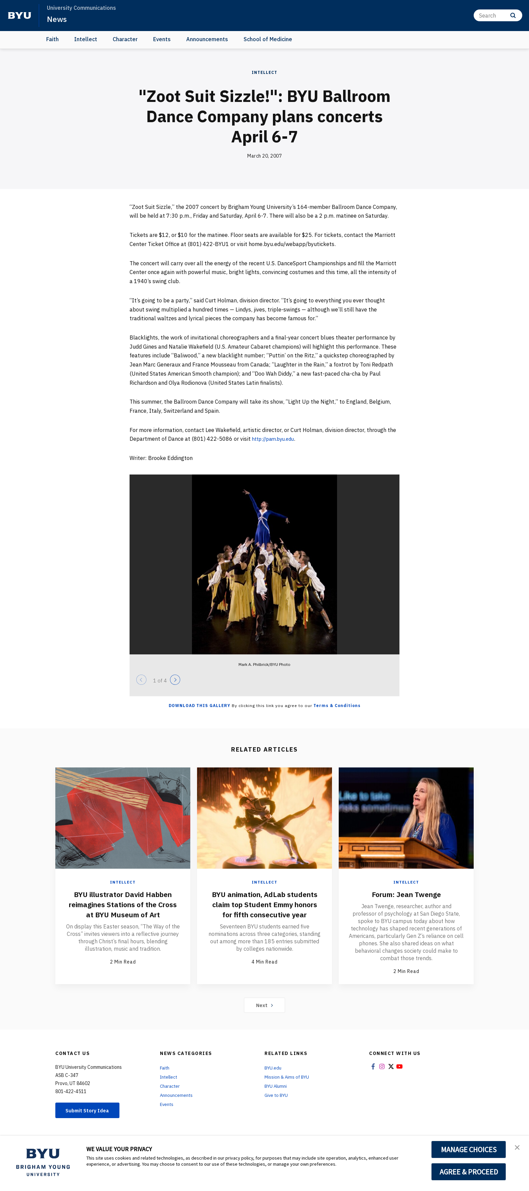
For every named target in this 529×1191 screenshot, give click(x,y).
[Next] (175, 680)
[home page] (19, 15)
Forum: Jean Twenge (406, 893)
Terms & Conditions (337, 705)
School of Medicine (268, 39)
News (57, 18)
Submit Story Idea (90, 1111)
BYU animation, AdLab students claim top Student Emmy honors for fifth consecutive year (264, 908)
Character (125, 39)
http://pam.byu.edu (276, 438)
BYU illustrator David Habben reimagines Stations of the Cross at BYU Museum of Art (122, 903)
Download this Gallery (199, 705)
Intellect (85, 39)
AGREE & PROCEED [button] (469, 1171)
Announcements (207, 39)
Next (265, 1005)
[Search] (498, 15)
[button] (518, 1148)
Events (162, 39)
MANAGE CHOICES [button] (469, 1149)
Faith (52, 39)
